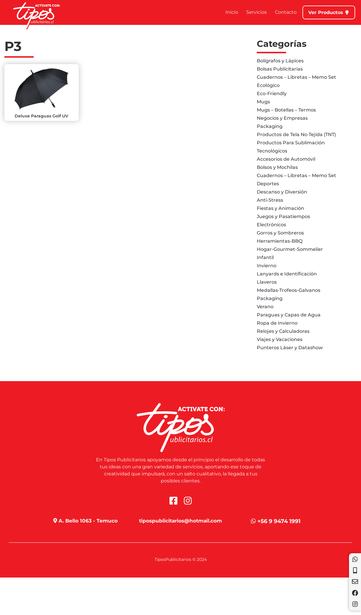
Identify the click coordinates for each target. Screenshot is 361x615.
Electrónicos (271, 224)
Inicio (225, 12)
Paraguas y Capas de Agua (289, 315)
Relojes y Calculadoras (283, 331)
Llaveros (267, 282)
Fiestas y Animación (280, 208)
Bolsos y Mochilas (277, 167)
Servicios (250, 12)
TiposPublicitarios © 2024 (181, 559)
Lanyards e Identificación (287, 274)
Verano (265, 306)
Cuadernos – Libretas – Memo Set (296, 77)
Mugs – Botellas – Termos (286, 110)
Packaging (270, 126)
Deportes (268, 183)
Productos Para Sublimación (291, 142)
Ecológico (268, 85)
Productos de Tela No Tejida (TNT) (296, 134)
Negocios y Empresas (282, 118)
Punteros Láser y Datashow (290, 347)
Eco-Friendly (272, 93)
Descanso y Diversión (282, 192)
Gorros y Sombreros (280, 233)
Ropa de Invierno (277, 323)
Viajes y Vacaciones (279, 339)
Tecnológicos (272, 151)
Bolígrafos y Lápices (280, 61)
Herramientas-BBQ (279, 241)
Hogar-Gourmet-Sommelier (290, 249)
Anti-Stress (270, 200)
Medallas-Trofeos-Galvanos (288, 290)
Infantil (265, 257)
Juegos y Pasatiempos (283, 216)
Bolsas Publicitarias (280, 69)
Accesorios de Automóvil (286, 159)
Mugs (263, 102)
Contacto (279, 12)
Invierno (266, 265)
